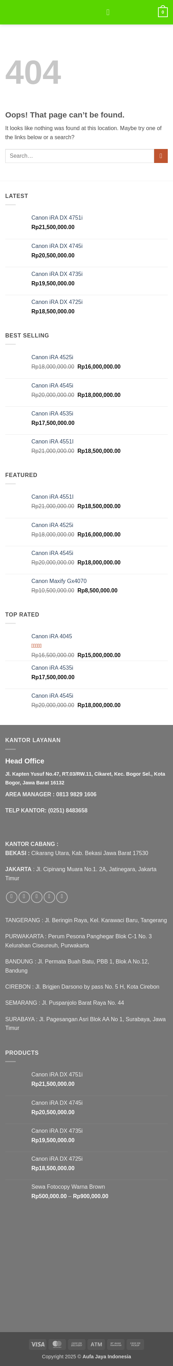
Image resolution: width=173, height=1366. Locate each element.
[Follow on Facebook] (11, 897)
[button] (110, 12)
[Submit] (161, 156)
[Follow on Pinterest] (62, 897)
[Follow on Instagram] (24, 897)
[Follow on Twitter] (37, 897)
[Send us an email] (49, 897)
